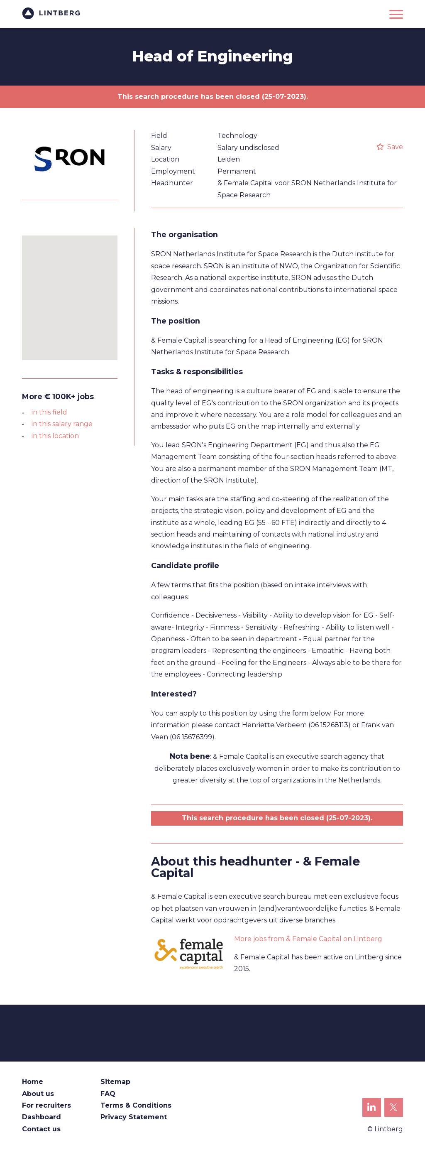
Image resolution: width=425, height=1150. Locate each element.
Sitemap (115, 1082)
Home (32, 1082)
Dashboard (41, 1117)
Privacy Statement (133, 1117)
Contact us (41, 1129)
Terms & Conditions (135, 1105)
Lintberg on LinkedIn (372, 1110)
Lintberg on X (394, 1110)
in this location (55, 436)
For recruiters (46, 1105)
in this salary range (62, 424)
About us (38, 1094)
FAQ (107, 1094)
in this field (49, 412)
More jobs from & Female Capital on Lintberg (308, 939)
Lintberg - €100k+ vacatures (51, 13)
